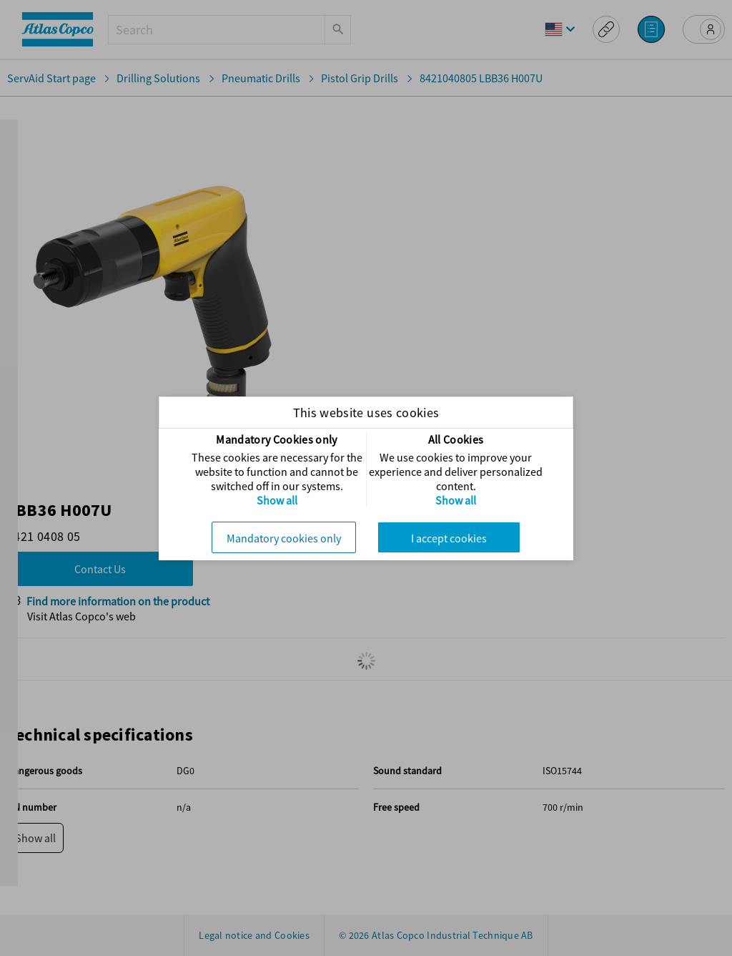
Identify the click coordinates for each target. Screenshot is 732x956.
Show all (277, 500)
